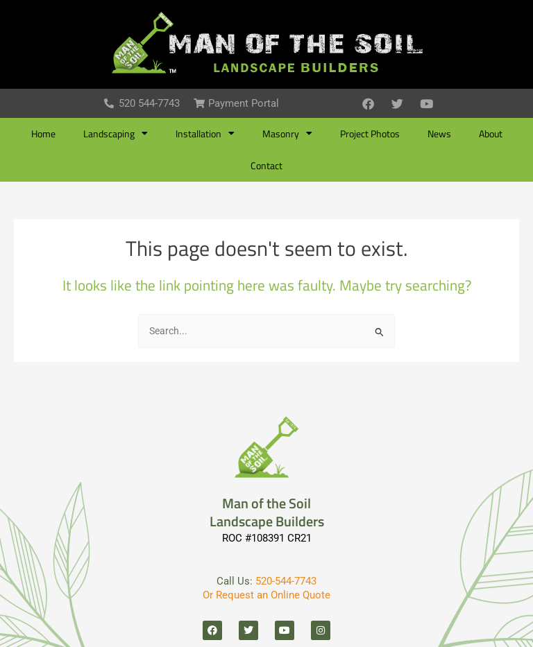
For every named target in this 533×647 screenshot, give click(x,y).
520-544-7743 (285, 581)
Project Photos (370, 134)
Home (43, 134)
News (439, 134)
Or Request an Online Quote (266, 595)
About (490, 134)
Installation (205, 134)
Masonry (287, 134)
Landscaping (115, 134)
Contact (266, 166)
